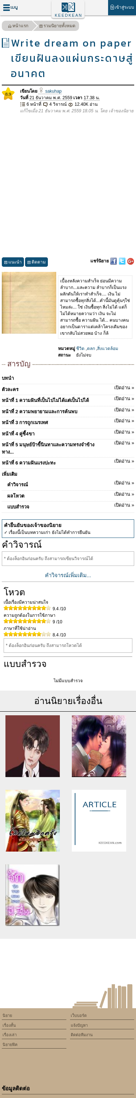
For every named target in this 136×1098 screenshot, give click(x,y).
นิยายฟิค (10, 1044)
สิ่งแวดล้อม (107, 348)
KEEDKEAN (68, 15)
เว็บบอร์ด (79, 1015)
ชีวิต (80, 348)
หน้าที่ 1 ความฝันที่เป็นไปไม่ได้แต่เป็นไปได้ (68, 399)
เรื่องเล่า (10, 1035)
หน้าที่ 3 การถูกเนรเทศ (68, 421)
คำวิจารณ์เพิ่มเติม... (68, 575)
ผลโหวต (70, 495)
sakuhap (50, 91)
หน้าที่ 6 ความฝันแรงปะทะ (68, 462)
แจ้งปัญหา (79, 1025)
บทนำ (8, 378)
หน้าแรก (18, 26)
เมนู (10, 7)
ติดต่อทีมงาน (82, 1035)
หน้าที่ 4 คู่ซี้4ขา (68, 433)
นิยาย (7, 1015)
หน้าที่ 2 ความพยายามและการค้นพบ (68, 410)
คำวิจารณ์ (70, 483)
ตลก (91, 348)
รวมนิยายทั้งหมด (57, 26)
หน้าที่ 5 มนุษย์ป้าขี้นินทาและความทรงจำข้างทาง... (68, 447)
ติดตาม (36, 263)
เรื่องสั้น (9, 1025)
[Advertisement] (68, 186)
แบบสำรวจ (70, 506)
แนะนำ (13, 263)
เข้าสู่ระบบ (122, 7)
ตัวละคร (68, 388)
